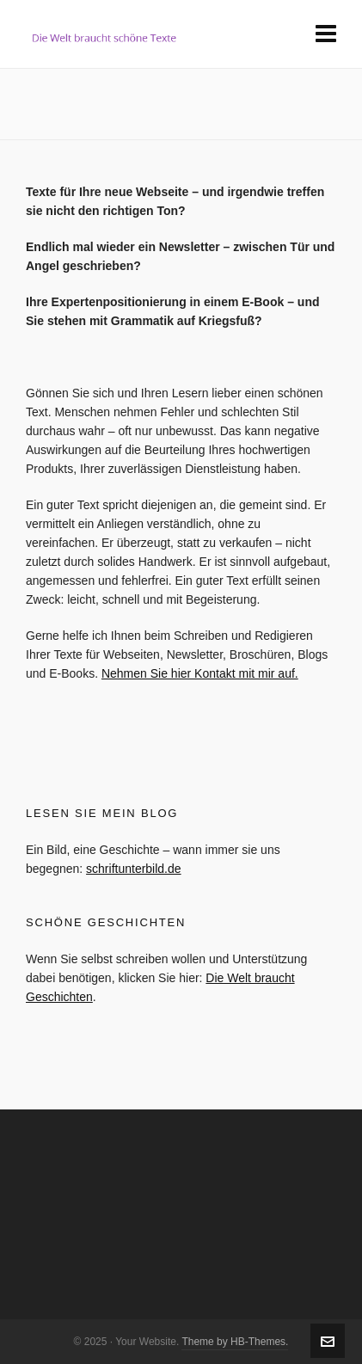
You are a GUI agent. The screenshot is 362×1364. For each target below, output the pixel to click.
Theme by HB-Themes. (234, 1342)
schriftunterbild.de (133, 869)
